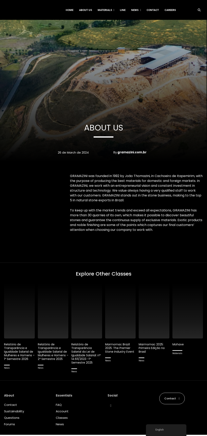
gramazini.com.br (132, 152)
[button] (199, 10)
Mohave (178, 345)
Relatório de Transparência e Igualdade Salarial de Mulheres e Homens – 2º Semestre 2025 (51, 354)
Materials (177, 354)
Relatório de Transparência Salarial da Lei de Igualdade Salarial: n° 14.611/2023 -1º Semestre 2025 (85, 354)
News (7, 372)
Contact (10, 406)
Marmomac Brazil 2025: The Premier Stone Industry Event (118, 351)
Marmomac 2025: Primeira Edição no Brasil (152, 349)
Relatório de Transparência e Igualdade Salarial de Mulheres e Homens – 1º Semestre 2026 (17, 354)
